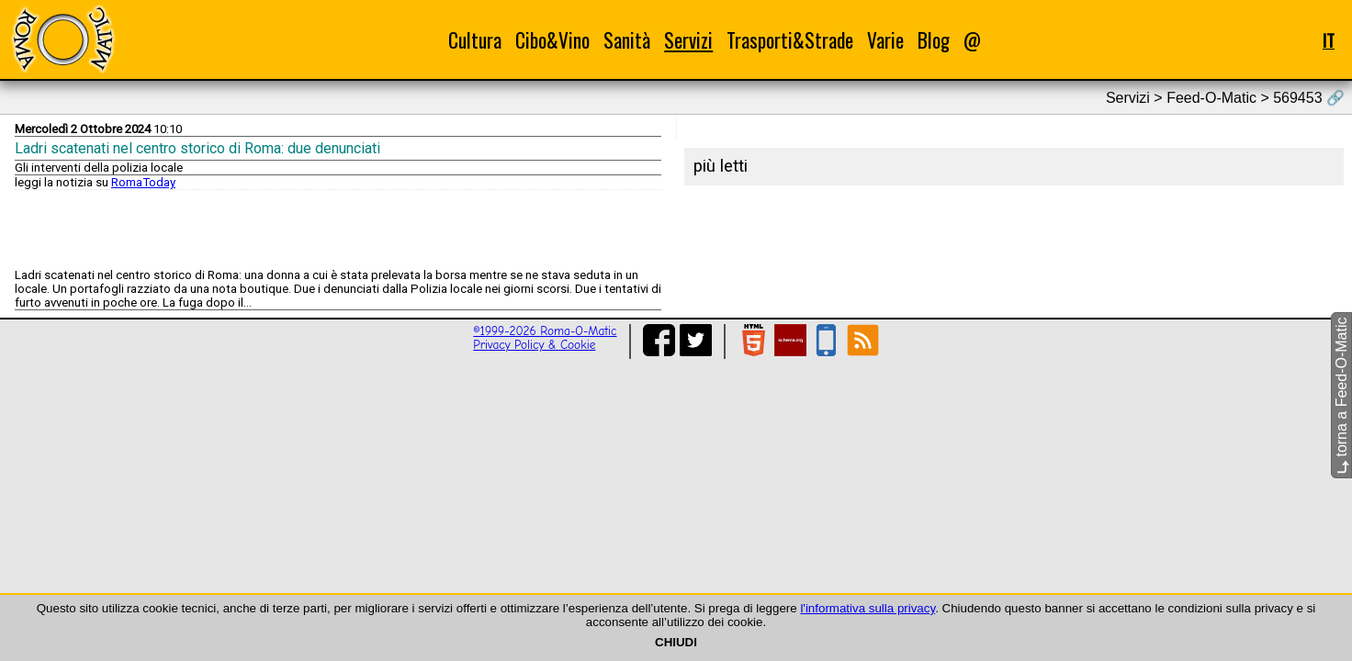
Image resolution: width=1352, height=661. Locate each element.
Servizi (688, 40)
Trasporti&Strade (790, 40)
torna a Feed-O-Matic (1341, 396)
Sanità (626, 40)
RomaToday (143, 182)
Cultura (474, 40)
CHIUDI (676, 642)
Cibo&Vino (552, 40)
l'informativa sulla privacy (867, 608)
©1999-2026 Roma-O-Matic (544, 331)
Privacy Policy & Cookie (534, 345)
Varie (885, 40)
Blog (934, 40)
